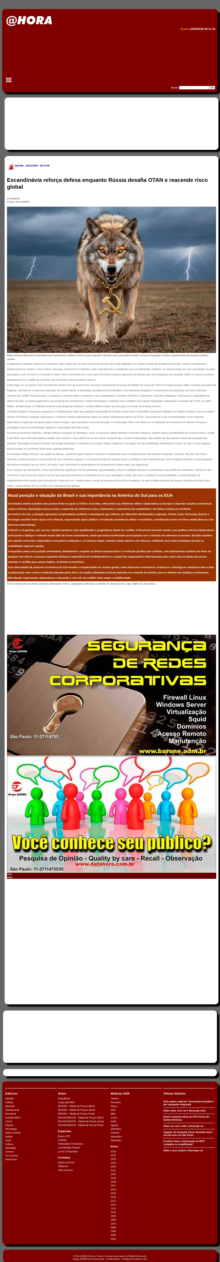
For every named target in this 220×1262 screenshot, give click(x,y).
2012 (113, 1204)
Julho (113, 1121)
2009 (113, 1216)
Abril (113, 1110)
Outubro (115, 1132)
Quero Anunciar (66, 1162)
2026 (113, 1151)
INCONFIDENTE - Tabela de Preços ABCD (81, 1117)
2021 (113, 1170)
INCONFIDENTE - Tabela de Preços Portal (80, 1125)
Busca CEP (64, 1136)
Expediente (64, 1098)
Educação (10, 1148)
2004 (113, 1235)
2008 (113, 1219)
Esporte (9, 1125)
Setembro (116, 1129)
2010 (113, 1212)
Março (114, 1106)
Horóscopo (11, 1159)
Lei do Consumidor (68, 1151)
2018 (113, 1181)
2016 (113, 1189)
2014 (113, 1197)
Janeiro (115, 1098)
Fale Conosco (65, 1170)
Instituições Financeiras (70, 1143)
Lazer (8, 1140)
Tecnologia (11, 1129)
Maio (113, 1113)
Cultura (9, 1144)
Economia (10, 1113)
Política (9, 1102)
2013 (113, 1200)
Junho (114, 1117)
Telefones (63, 1166)
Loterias (62, 1140)
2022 (113, 1166)
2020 (113, 1174)
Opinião (19, 165)
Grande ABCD (12, 1117)
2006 (113, 1227)
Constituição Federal (69, 1147)
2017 (113, 1185)
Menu (9, 82)
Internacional (12, 1110)
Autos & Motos (13, 1132)
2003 (113, 1239)
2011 (113, 1208)
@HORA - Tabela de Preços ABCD (76, 1106)
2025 (113, 1155)
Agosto (114, 1125)
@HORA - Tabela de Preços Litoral (76, 1110)
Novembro (116, 1136)
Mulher (9, 1136)
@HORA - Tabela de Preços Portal (76, 1113)
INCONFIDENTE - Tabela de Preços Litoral (81, 1121)
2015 (113, 1193)
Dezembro (116, 1140)
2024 (113, 1159)
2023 (113, 1162)
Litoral (8, 1121)
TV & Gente (11, 1155)
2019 (113, 1178)
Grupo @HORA (66, 1102)
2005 (113, 1231)
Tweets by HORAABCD (17, 1072)
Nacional (10, 1106)
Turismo (9, 1151)
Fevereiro (116, 1102)
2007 (113, 1223)
